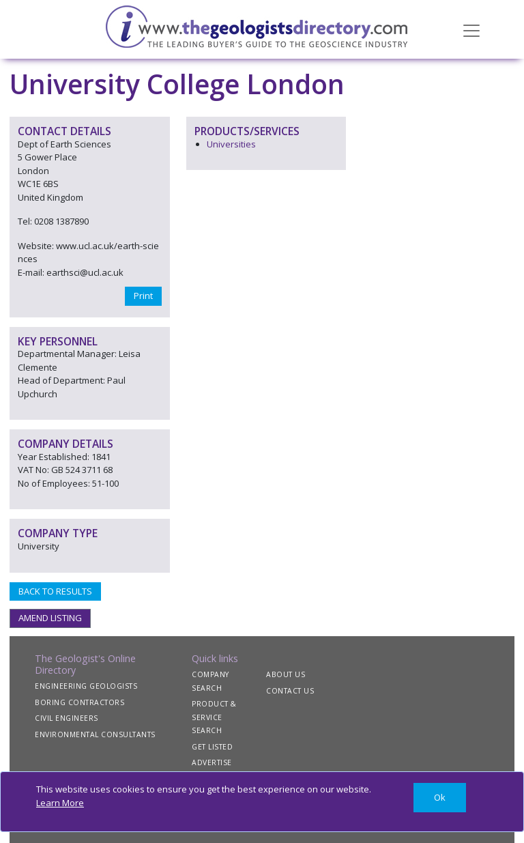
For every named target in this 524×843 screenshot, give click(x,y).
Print (143, 295)
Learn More (60, 803)
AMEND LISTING (50, 618)
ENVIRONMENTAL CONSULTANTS (95, 734)
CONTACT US (290, 691)
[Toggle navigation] (471, 29)
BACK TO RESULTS (55, 591)
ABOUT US (285, 674)
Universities (231, 144)
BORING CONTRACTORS (79, 702)
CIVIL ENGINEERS (66, 718)
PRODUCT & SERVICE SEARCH (214, 717)
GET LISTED (212, 747)
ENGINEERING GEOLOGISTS (86, 686)
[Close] (439, 797)
